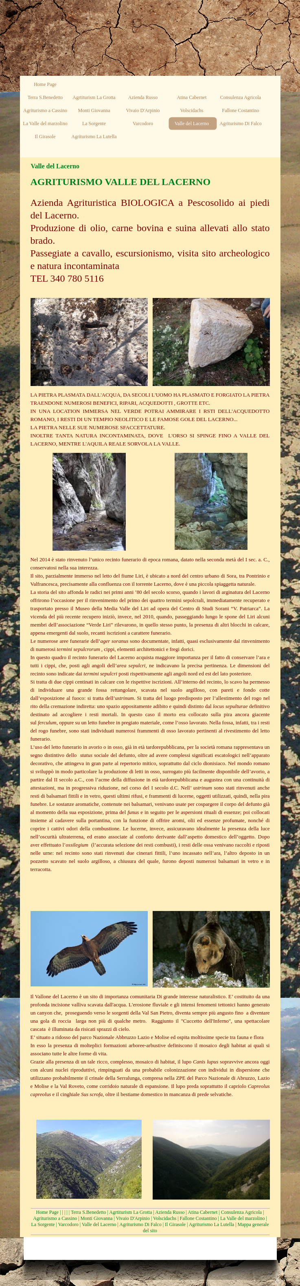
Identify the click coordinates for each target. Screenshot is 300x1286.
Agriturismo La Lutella (211, 1224)
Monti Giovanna (97, 1218)
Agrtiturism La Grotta (130, 1212)
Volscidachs (164, 1218)
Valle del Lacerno (99, 1224)
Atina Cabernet (202, 1212)
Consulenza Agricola (241, 1212)
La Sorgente (43, 1224)
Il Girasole (175, 1224)
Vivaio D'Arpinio (133, 1218)
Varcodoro (68, 1224)
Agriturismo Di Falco (140, 1224)
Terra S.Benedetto (88, 1212)
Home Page (47, 1212)
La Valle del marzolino (242, 1218)
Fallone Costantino (198, 1218)
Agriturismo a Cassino (55, 1218)
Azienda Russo (169, 1212)
